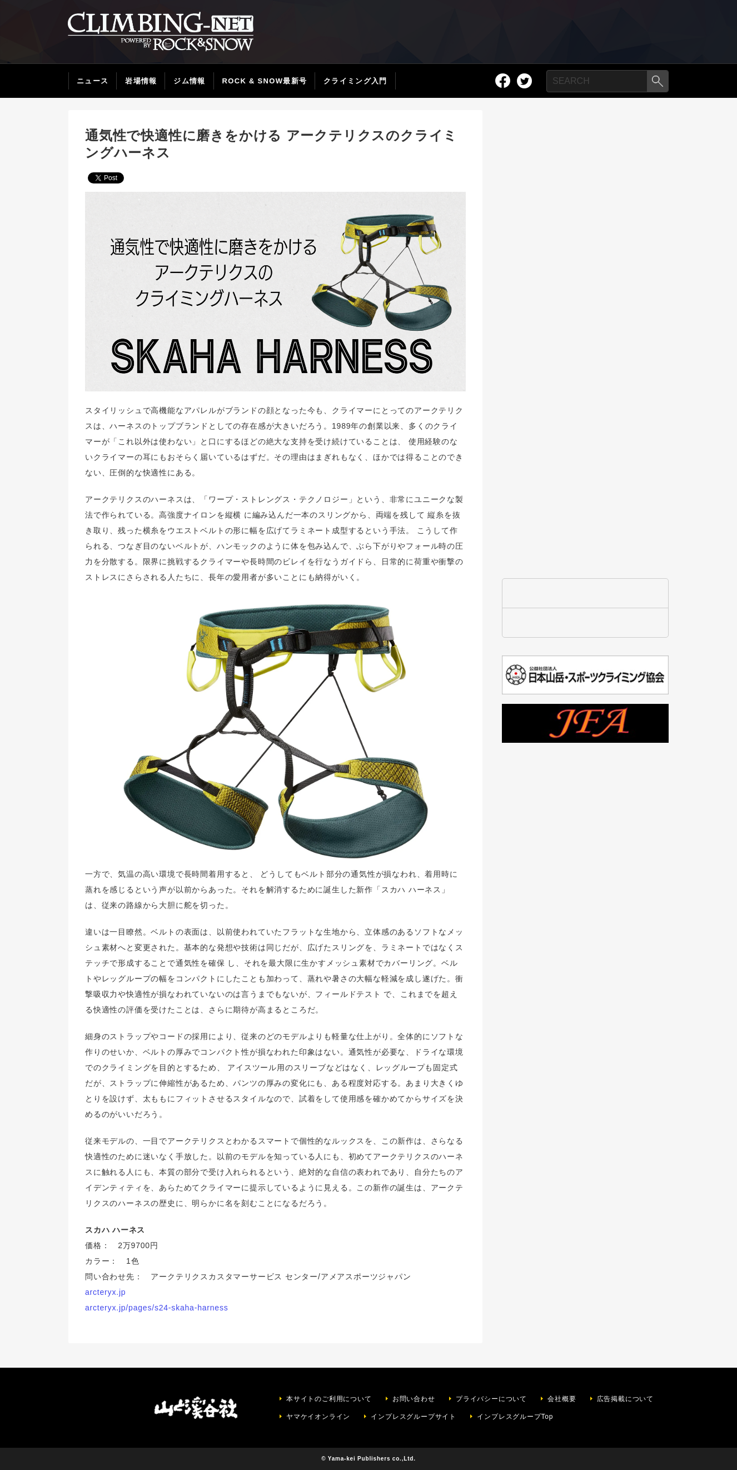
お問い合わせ (413, 1398)
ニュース (92, 81)
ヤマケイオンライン (318, 1416)
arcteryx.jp (105, 1292)
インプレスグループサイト (413, 1416)
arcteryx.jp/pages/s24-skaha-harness (156, 1307)
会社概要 (561, 1398)
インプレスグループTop (515, 1416)
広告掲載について (625, 1398)
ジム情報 (189, 81)
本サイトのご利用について (329, 1398)
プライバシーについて (491, 1398)
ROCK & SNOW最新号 (264, 81)
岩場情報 (141, 81)
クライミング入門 (355, 81)
